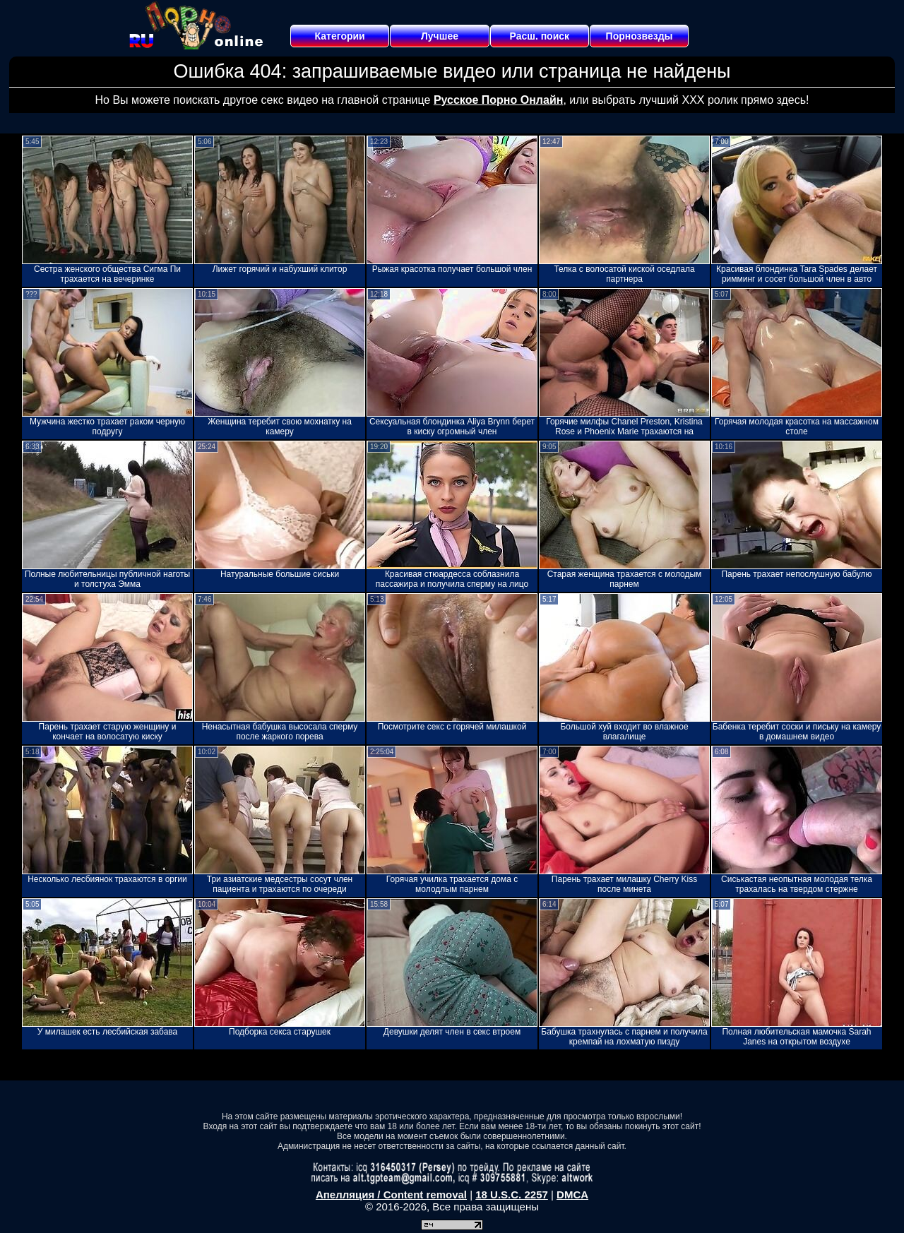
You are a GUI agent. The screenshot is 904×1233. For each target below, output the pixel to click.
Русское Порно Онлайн (498, 100)
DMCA (572, 1195)
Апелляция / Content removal (391, 1195)
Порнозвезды (639, 36)
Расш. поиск (539, 36)
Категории (340, 36)
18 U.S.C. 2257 (511, 1195)
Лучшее (439, 36)
